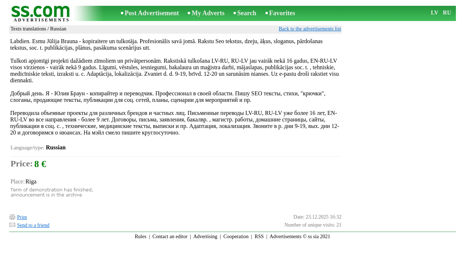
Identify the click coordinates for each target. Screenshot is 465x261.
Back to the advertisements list (310, 29)
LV (434, 12)
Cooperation (235, 236)
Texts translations (28, 29)
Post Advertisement (152, 13)
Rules (140, 236)
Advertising (205, 236)
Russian (58, 29)
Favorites (282, 13)
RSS (259, 236)
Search (246, 13)
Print (22, 217)
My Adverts (207, 13)
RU (447, 12)
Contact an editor (170, 236)
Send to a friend (33, 225)
